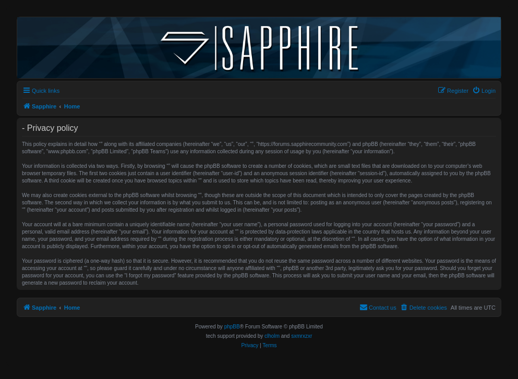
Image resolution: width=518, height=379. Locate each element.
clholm (272, 336)
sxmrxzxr (301, 336)
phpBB (232, 326)
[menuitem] (484, 90)
